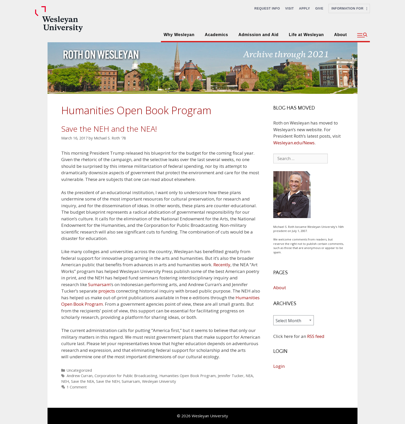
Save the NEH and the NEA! (109, 128)
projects (106, 291)
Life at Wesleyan (306, 34)
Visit (289, 8)
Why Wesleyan (178, 34)
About (340, 34)
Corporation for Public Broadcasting (126, 375)
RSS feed (315, 336)
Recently (221, 265)
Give (319, 8)
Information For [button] (349, 8)
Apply (304, 8)
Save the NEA (82, 381)
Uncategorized (79, 370)
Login (279, 366)
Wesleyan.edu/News (294, 143)
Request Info (267, 8)
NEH (65, 381)
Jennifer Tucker (231, 375)
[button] (362, 35)
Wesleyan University (159, 381)
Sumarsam (99, 284)
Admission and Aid (258, 34)
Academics (216, 34)
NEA (249, 375)
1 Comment (77, 387)
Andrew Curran (79, 375)
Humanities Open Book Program (187, 375)
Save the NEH (108, 381)
